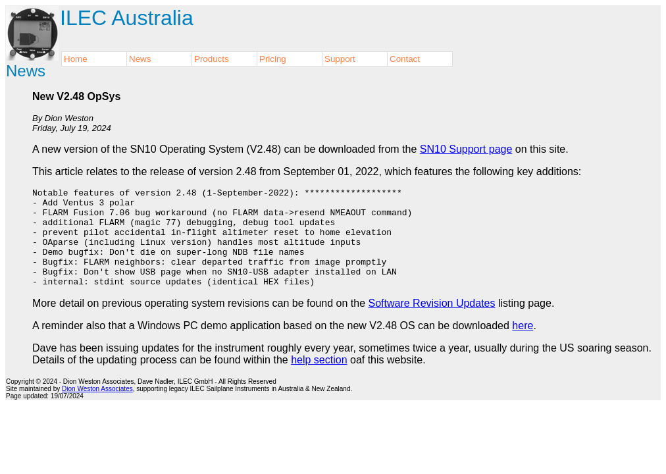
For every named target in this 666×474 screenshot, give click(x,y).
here (522, 345)
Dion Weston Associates (97, 408)
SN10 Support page (466, 149)
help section (319, 379)
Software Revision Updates (432, 323)
